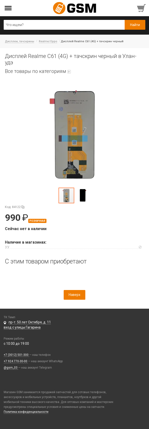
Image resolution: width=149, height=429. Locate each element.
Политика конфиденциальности (26, 412)
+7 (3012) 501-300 (16, 355)
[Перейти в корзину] (142, 8)
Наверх (74, 295)
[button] (74, 134)
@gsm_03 (11, 367)
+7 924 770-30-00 (16, 361)
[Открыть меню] (8, 8)
